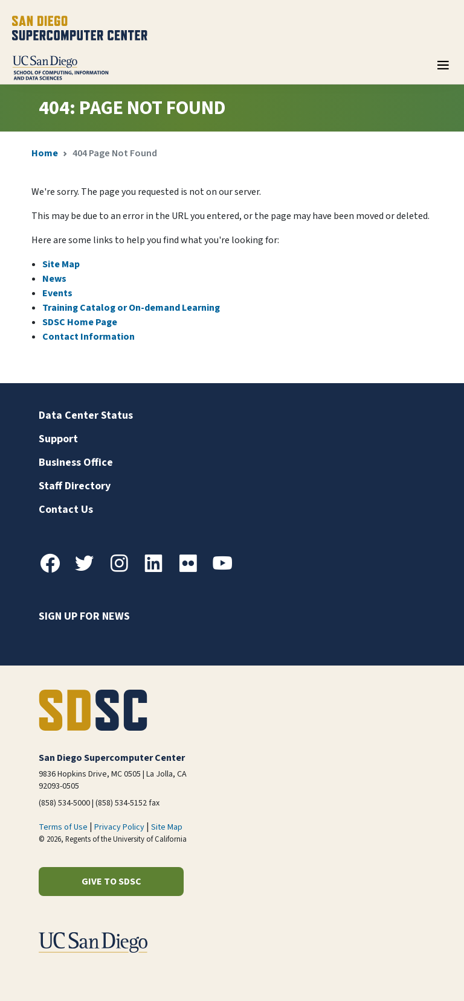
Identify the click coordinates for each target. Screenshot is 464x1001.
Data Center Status (86, 415)
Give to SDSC (111, 881)
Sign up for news (84, 616)
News (54, 278)
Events (57, 293)
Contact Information (88, 336)
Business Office (76, 462)
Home (44, 153)
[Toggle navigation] (443, 69)
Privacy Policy (119, 827)
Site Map (61, 264)
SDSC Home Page (79, 322)
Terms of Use (63, 827)
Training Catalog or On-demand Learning (131, 307)
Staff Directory (75, 486)
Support (58, 438)
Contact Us (66, 509)
